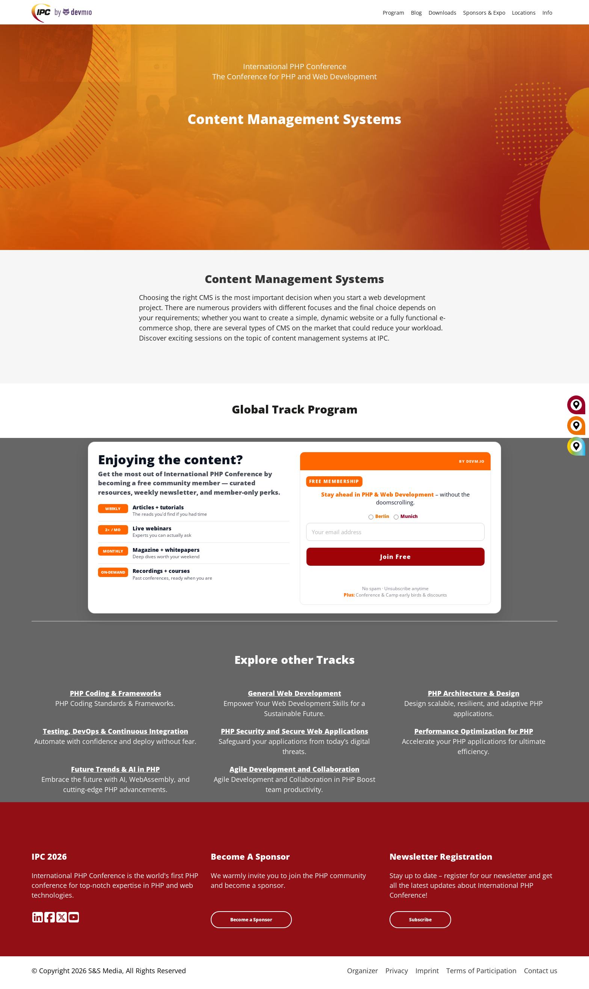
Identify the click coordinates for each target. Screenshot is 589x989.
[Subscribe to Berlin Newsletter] (371, 517)
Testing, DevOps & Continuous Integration (115, 731)
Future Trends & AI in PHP (115, 769)
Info (547, 12)
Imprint (427, 970)
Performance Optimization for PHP (473, 731)
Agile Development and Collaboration (294, 769)
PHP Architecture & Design (474, 693)
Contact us (540, 970)
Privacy (396, 970)
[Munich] (576, 407)
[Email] (395, 532)
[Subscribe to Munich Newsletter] (396, 517)
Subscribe (420, 919)
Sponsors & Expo (484, 12)
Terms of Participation (481, 970)
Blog (416, 12)
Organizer (362, 970)
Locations (524, 12)
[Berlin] (576, 428)
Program (393, 12)
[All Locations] (576, 446)
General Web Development (294, 693)
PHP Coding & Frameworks (115, 693)
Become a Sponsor (251, 919)
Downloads (442, 12)
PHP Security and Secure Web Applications (294, 731)
